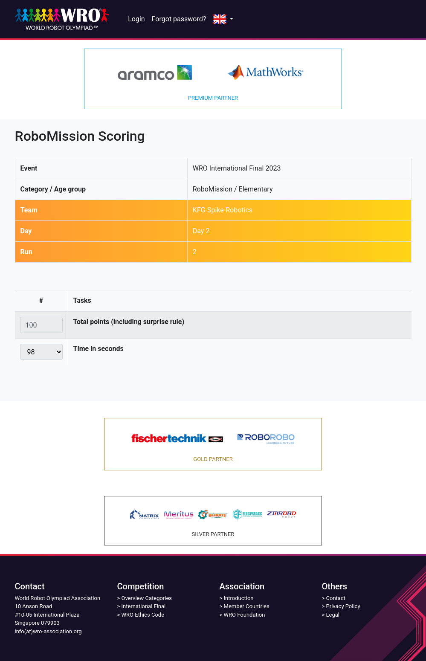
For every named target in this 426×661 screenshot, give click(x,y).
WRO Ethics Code (143, 615)
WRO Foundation (244, 615)
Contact (335, 598)
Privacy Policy (343, 606)
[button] (223, 19)
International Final (144, 606)
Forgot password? (179, 19)
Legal (332, 615)
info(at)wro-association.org (48, 631)
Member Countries (247, 606)
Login (136, 19)
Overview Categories (147, 598)
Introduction (239, 598)
